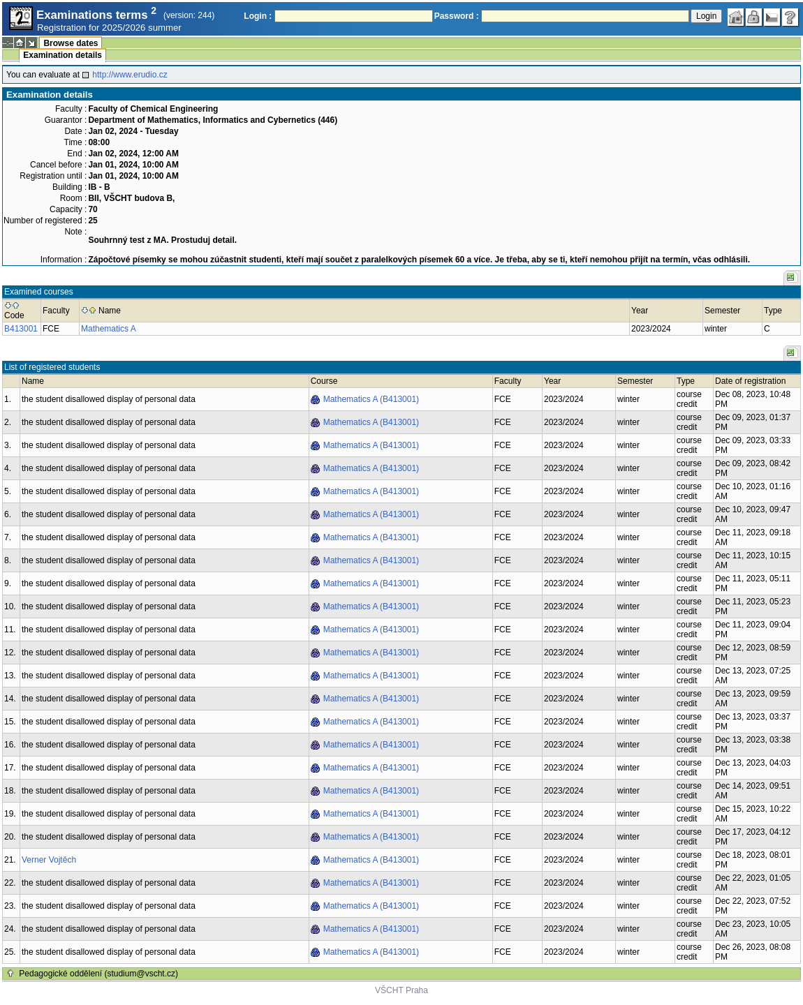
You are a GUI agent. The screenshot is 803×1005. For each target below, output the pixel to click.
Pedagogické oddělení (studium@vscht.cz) (98, 973)
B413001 (21, 329)
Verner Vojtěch (49, 860)
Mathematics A (108, 329)
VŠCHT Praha (401, 990)
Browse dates (70, 43)
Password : (456, 16)
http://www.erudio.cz (129, 75)
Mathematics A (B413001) (371, 399)
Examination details (62, 55)
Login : (258, 16)
